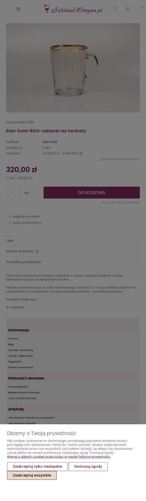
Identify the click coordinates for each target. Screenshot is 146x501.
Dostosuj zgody (88, 466)
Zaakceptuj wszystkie (32, 475)
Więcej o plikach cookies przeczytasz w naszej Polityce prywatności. (59, 456)
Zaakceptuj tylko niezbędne (37, 466)
